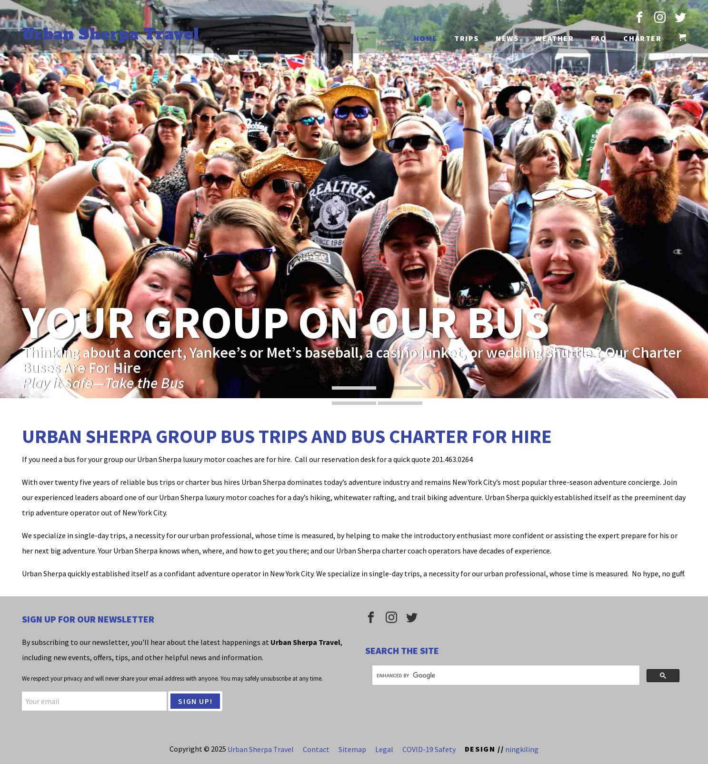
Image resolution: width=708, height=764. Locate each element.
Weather (554, 38)
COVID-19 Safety (429, 749)
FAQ (599, 38)
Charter (642, 38)
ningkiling (521, 749)
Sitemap (352, 749)
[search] (505, 675)
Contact (316, 749)
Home (426, 38)
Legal (384, 749)
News (507, 38)
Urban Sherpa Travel (110, 34)
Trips (466, 38)
